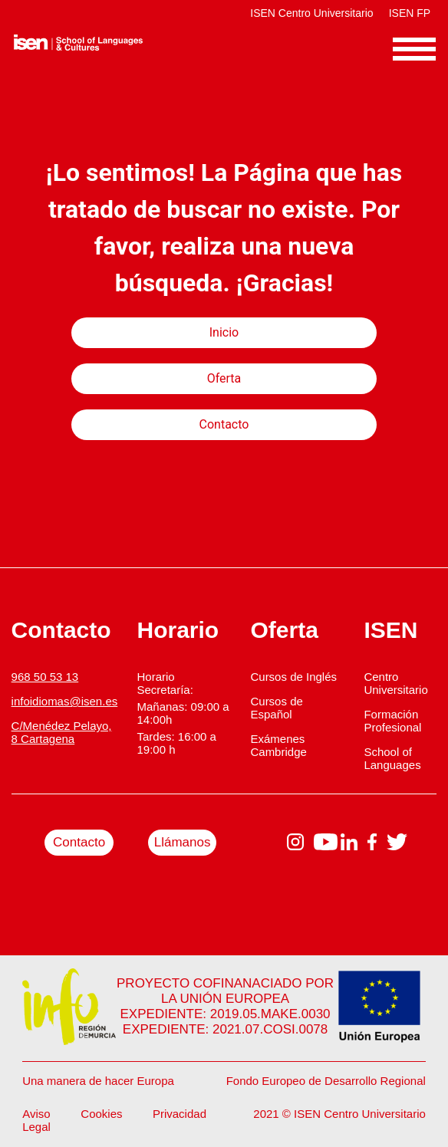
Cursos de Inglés (293, 676)
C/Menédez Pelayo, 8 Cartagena (62, 732)
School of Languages (392, 758)
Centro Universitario (395, 683)
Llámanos (182, 842)
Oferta (224, 378)
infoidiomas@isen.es (65, 701)
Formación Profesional (392, 721)
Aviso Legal (36, 1120)
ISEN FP (409, 13)
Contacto (224, 424)
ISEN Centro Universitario (311, 13)
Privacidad (179, 1113)
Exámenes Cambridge (278, 745)
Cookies (101, 1113)
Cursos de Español (276, 708)
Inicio (224, 332)
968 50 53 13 (45, 676)
